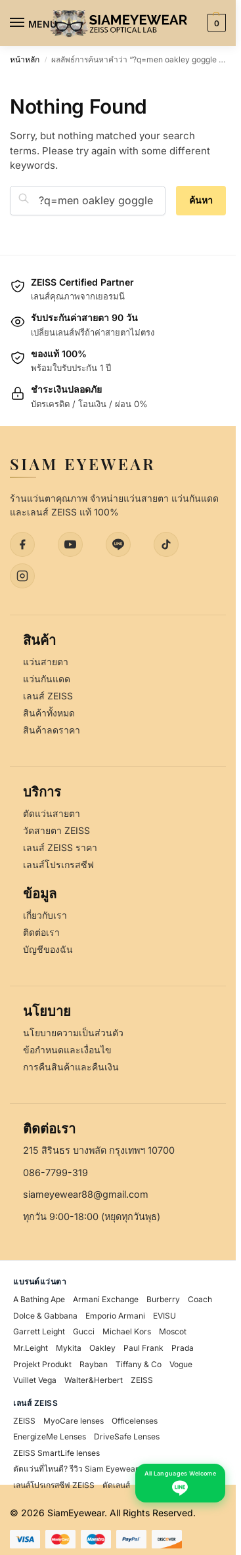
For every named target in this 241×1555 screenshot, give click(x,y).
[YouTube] (70, 544)
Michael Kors (126, 1331)
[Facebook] (22, 544)
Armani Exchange (106, 1299)
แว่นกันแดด (46, 678)
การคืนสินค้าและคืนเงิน (71, 1066)
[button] (215, 23)
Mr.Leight (30, 1348)
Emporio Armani (115, 1316)
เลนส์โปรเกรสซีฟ (58, 864)
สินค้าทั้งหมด (49, 712)
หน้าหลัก (24, 59)
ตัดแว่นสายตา (51, 813)
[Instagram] (22, 575)
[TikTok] (166, 544)
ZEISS (142, 1380)
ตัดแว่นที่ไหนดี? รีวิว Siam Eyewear (76, 1469)
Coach (200, 1299)
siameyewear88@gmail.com (85, 1194)
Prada (182, 1348)
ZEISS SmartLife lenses (56, 1453)
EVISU (164, 1316)
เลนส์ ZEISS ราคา (60, 847)
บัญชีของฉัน (48, 949)
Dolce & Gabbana (45, 1316)
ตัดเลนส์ (116, 1485)
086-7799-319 (55, 1172)
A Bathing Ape (39, 1299)
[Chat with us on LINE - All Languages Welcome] (180, 1483)
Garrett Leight (39, 1331)
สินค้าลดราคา (51, 729)
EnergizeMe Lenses (49, 1436)
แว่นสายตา (45, 661)
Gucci (84, 1331)
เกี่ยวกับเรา (45, 915)
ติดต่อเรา (41, 932)
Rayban (93, 1364)
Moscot (172, 1331)
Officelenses (135, 1421)
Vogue (180, 1364)
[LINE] (118, 544)
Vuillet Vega (34, 1380)
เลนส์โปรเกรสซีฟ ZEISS (54, 1485)
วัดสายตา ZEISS (56, 830)
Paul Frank (143, 1348)
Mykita (68, 1348)
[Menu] (29, 23)
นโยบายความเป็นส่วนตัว (73, 1032)
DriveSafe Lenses (127, 1436)
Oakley (102, 1348)
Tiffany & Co (139, 1364)
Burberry (163, 1299)
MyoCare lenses (73, 1421)
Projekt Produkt (42, 1364)
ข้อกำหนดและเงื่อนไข (67, 1049)
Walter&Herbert (93, 1380)
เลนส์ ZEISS (48, 695)
